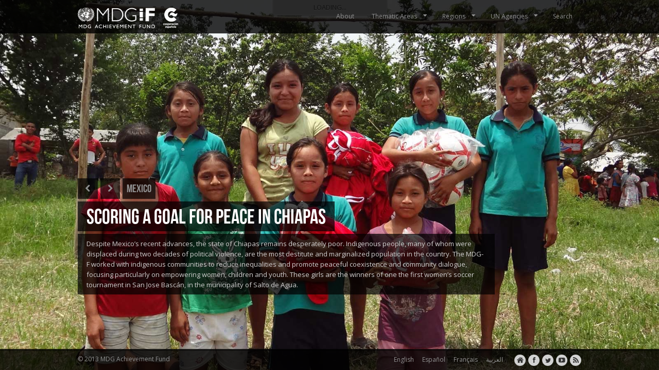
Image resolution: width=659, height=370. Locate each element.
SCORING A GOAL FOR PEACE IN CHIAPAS (206, 216)
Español (432, 359)
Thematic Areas (400, 16)
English (402, 359)
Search (563, 16)
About (345, 16)
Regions (459, 16)
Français (464, 359)
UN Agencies (515, 16)
